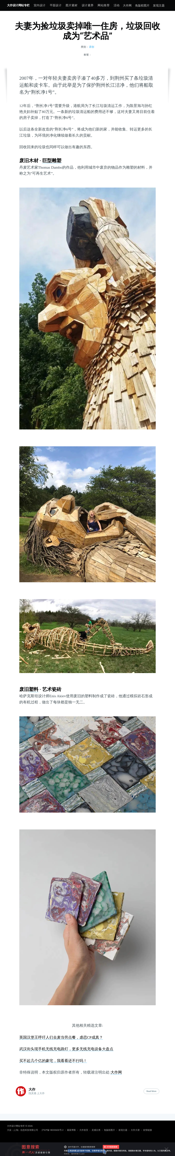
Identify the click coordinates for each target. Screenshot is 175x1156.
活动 (117, 5)
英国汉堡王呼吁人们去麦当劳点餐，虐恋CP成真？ (61, 1037)
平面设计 (56, 5)
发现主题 (159, 5)
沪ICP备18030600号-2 (53, 1130)
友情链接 (147, 1130)
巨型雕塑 (51, 160)
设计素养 (88, 5)
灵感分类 (96, 1130)
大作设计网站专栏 (18, 5)
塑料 (33, 689)
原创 (91, 46)
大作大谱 (135, 1130)
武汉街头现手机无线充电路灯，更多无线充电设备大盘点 (66, 1049)
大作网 (127, 5)
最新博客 (71, 1130)
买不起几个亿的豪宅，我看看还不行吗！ (53, 1061)
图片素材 (72, 5)
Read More (151, 1091)
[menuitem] (40, 5)
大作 (32, 1089)
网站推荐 (104, 5)
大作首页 (83, 1130)
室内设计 (40, 5)
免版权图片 (142, 5)
